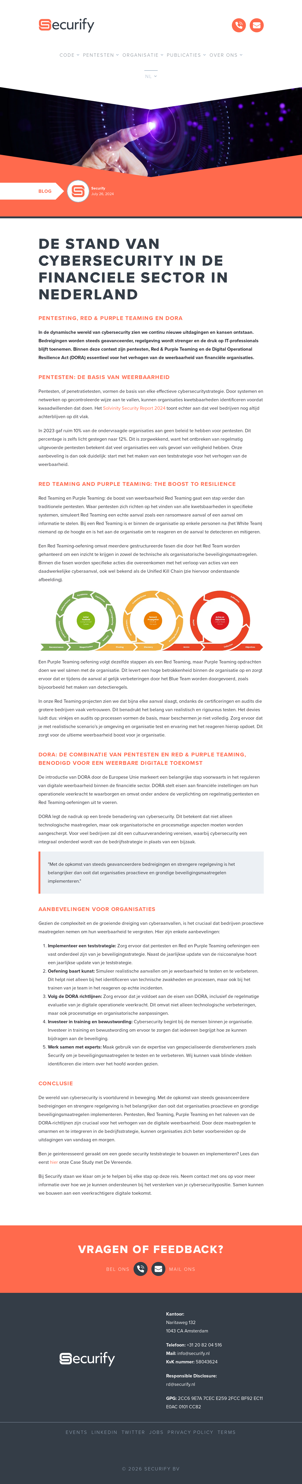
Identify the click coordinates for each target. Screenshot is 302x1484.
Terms (227, 1432)
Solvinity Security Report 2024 (134, 408)
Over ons (224, 55)
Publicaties (184, 55)
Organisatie (140, 55)
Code (67, 55)
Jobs (156, 1432)
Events (77, 1432)
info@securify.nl (193, 1353)
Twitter (133, 1432)
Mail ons (182, 1269)
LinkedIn (105, 1432)
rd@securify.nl (180, 1384)
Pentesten (98, 55)
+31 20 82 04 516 (204, 1344)
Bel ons (118, 1269)
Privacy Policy (191, 1432)
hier (54, 1162)
